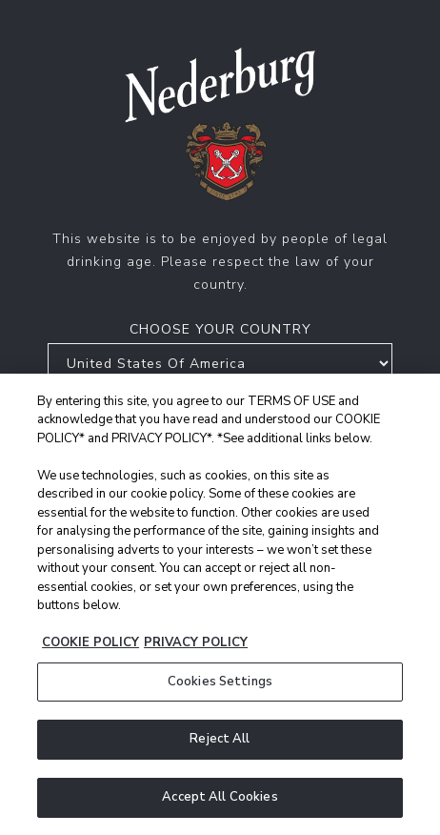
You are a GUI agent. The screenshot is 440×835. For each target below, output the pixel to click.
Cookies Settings (220, 684)
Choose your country (220, 329)
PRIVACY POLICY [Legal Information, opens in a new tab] (196, 645)
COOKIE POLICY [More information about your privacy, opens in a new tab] (90, 645)
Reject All (220, 741)
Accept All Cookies (219, 799)
